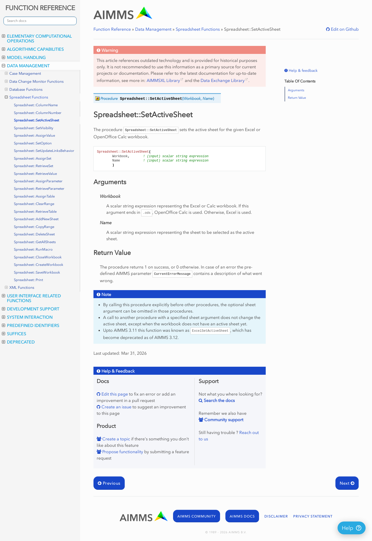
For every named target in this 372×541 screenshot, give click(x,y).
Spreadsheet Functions (26, 97)
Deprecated (18, 342)
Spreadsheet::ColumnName (36, 105)
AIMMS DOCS (242, 516)
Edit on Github (344, 29)
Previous (109, 483)
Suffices (14, 333)
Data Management (26, 65)
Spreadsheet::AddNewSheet (36, 219)
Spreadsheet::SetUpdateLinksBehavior (44, 151)
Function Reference (112, 29)
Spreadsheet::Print (28, 280)
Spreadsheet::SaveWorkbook (37, 272)
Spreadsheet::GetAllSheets (35, 242)
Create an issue (115, 407)
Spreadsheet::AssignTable (34, 196)
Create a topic (115, 439)
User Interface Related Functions (31, 298)
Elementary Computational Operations (37, 38)
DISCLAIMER (276, 516)
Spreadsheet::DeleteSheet (34, 234)
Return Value (297, 98)
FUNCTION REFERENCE (40, 8)
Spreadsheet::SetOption (33, 143)
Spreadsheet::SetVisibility (33, 128)
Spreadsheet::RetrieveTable (35, 212)
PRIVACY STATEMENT (312, 516)
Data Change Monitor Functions (34, 81)
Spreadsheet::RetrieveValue (35, 174)
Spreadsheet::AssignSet (32, 158)
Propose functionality (122, 451)
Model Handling (24, 57)
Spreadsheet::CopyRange (34, 227)
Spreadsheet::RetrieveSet (33, 166)
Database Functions (23, 89)
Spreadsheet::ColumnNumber (37, 113)
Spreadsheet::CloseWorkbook (38, 257)
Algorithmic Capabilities (33, 49)
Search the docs (219, 400)
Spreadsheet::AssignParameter (38, 181)
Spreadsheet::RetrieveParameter (39, 189)
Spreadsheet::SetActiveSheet (36, 120)
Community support (223, 419)
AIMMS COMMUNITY (196, 516)
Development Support (30, 308)
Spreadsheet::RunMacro (33, 249)
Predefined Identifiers (30, 325)
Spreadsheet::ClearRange (34, 204)
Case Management (23, 73)
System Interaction (27, 317)
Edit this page (114, 394)
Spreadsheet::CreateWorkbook (38, 265)
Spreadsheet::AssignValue (34, 135)
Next (347, 483)
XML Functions (19, 287)
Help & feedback (303, 71)
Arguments (296, 90)
